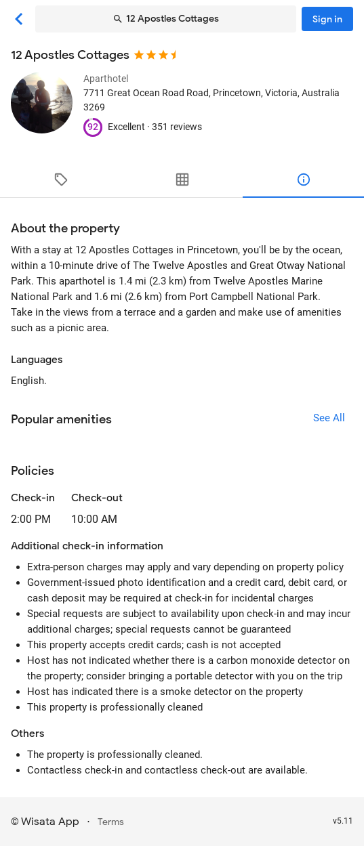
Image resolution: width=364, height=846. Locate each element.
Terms (111, 822)
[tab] (60, 179)
